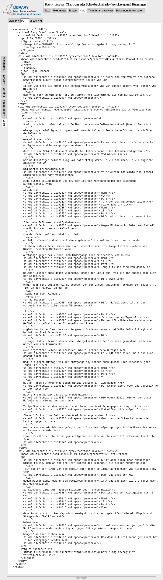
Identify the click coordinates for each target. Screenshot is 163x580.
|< (16, 20)
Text (47, 10)
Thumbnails (4, 64)
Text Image (59, 10)
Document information (129, 10)
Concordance (4, 108)
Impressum (81, 578)
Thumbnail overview (100, 10)
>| (41, 20)
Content (4, 79)
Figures (4, 92)
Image (73, 10)
